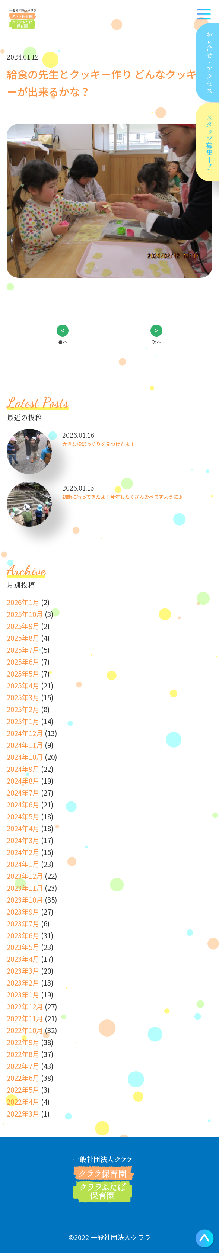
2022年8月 (23, 1054)
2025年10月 (25, 614)
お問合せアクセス (209, 62)
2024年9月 (23, 769)
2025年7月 (23, 650)
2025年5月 (23, 673)
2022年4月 (23, 1101)
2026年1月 (23, 602)
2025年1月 (23, 721)
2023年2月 (23, 982)
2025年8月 (23, 638)
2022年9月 (23, 1042)
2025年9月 (23, 626)
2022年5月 (23, 1090)
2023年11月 (25, 888)
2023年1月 (23, 994)
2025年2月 (23, 709)
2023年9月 (23, 911)
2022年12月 (25, 1006)
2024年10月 (25, 757)
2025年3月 (23, 697)
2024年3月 (23, 840)
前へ (62, 342)
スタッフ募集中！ (209, 142)
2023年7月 (23, 923)
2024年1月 (23, 864)
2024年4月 (23, 828)
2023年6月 (23, 935)
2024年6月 (23, 804)
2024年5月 (23, 816)
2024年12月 (25, 733)
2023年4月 (23, 959)
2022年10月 (25, 1030)
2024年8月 (23, 780)
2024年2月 (23, 852)
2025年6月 (23, 661)
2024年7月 (23, 792)
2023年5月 (23, 947)
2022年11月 (25, 1018)
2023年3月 (23, 971)
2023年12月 (25, 876)
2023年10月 (25, 899)
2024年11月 (25, 745)
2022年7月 (23, 1066)
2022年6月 (23, 1078)
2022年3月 (23, 1113)
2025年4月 (23, 685)
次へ (156, 342)
